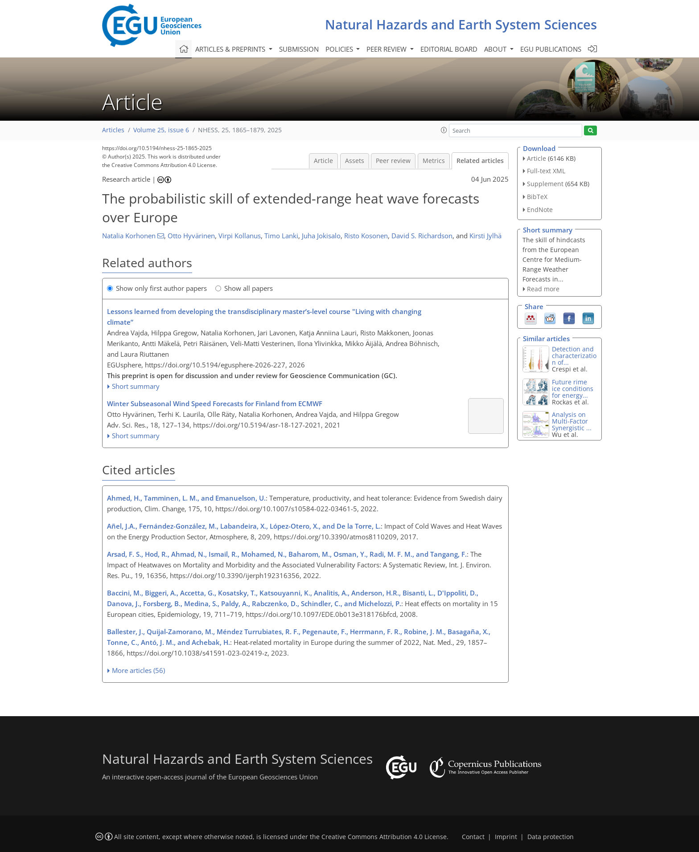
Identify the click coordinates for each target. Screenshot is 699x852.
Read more (543, 289)
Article (323, 161)
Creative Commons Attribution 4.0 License (384, 837)
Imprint (506, 837)
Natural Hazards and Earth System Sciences (461, 24)
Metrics (434, 161)
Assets (354, 161)
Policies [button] (340, 49)
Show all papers (244, 288)
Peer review (393, 161)
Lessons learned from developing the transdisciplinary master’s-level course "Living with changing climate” (264, 316)
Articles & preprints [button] (231, 49)
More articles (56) (138, 670)
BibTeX (537, 196)
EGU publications (550, 49)
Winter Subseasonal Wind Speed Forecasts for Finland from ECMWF (214, 403)
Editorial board (448, 49)
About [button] (496, 49)
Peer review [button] (387, 49)
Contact (473, 837)
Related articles (480, 161)
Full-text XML (546, 171)
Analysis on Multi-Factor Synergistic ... (572, 421)
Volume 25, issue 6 (161, 130)
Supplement (545, 183)
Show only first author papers (157, 288)
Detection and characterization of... (574, 356)
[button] (444, 130)
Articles (113, 130)
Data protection (550, 837)
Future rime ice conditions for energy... (572, 389)
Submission (299, 49)
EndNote (540, 209)
